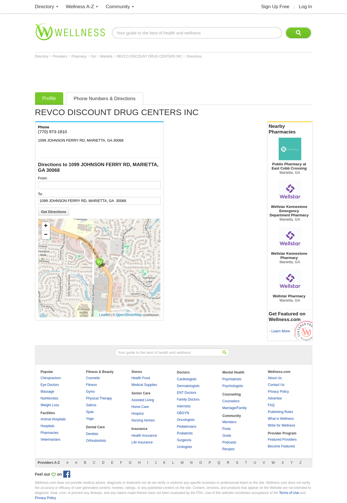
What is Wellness (281, 419)
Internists (184, 406)
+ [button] (45, 226)
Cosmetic (93, 378)
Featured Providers (282, 440)
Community (118, 6)
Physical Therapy (99, 398)
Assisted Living (143, 400)
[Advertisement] (138, 74)
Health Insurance (144, 436)
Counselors (231, 401)
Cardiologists (187, 379)
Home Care (140, 407)
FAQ (271, 405)
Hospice (138, 414)
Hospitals (47, 426)
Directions (194, 56)
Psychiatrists (231, 379)
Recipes (228, 449)
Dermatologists (188, 386)
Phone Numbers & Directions (105, 98)
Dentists (92, 434)
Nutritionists (49, 398)
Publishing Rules (280, 412)
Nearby (290, 129)
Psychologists (232, 386)
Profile (49, 98)
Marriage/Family (234, 408)
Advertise (275, 398)
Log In (305, 6)
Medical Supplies (144, 385)
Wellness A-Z (80, 6)
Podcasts (229, 442)
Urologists (184, 447)
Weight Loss (50, 405)
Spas (90, 412)
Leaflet (104, 315)
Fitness (91, 385)
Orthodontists (96, 441)
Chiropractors (51, 378)
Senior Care (141, 393)
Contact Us (276, 385)
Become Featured (281, 446)
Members (229, 422)
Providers (60, 56)
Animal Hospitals (53, 419)
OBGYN (183, 413)
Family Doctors (188, 399)
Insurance (140, 429)
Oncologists (186, 420)
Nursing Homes (143, 420)
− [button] (45, 235)
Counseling (231, 394)
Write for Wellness (281, 425)
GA (94, 56)
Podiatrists (185, 433)
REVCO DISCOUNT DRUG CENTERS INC (150, 56)
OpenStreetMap (129, 315)
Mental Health (233, 372)
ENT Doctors (186, 393)
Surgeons (184, 440)
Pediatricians (187, 427)
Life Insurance (142, 442)
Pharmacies (49, 433)
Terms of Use (289, 493)
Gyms (90, 392)
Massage (47, 392)
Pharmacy (79, 56)
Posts (226, 429)
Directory (44, 6)
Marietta (107, 56)
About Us (275, 378)
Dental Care (95, 427)
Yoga (90, 419)
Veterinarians (50, 440)
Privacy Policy (278, 392)
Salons (91, 405)
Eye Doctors (50, 385)
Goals (226, 436)
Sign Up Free (275, 6)
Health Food (141, 378)
